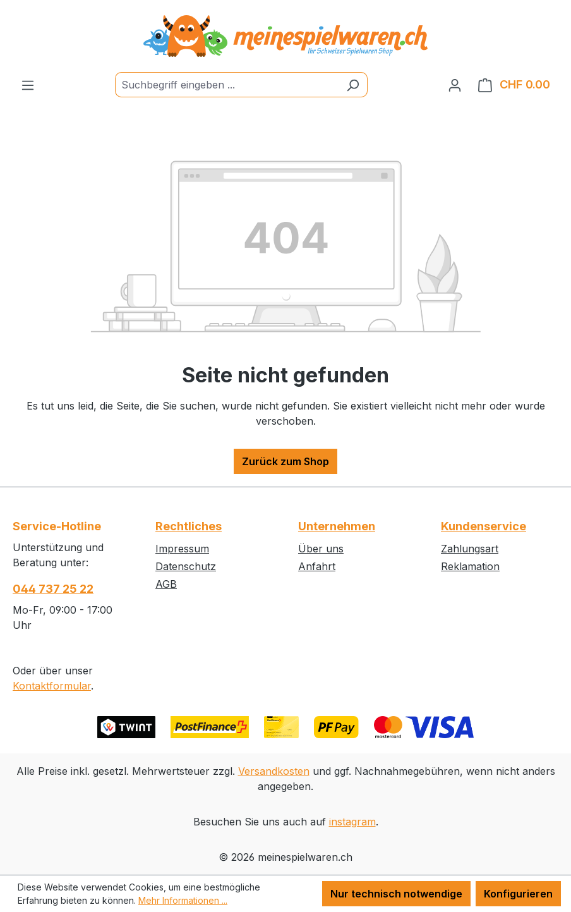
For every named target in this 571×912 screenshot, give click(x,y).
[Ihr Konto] (455, 84)
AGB (166, 584)
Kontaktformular (52, 685)
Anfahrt (316, 566)
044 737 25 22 (53, 588)
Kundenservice (483, 526)
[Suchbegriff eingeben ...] (227, 84)
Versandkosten (274, 771)
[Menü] (28, 84)
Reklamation (470, 566)
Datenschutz (185, 566)
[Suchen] (353, 84)
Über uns (321, 548)
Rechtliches (188, 526)
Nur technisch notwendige (396, 893)
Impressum (182, 548)
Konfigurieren (518, 893)
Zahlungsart (469, 548)
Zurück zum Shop (285, 461)
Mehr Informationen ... (182, 900)
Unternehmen (336, 526)
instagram (352, 821)
